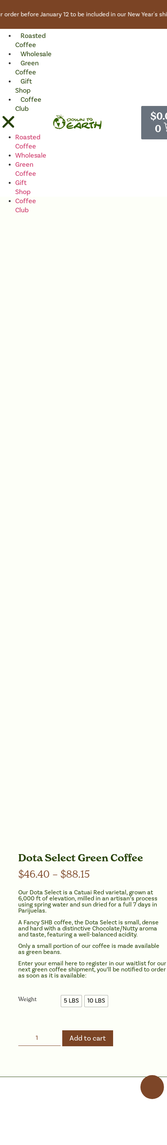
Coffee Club (28, 104)
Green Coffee (27, 68)
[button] (8, 123)
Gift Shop (23, 86)
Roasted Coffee (30, 40)
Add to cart (87, 1038)
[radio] (71, 1001)
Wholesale (36, 54)
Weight (27, 999)
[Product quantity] (39, 1038)
